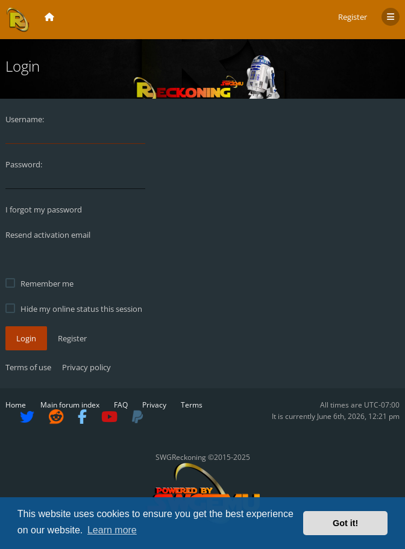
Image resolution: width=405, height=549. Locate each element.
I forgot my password (43, 209)
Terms (191, 405)
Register (352, 16)
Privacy (154, 405)
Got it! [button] (345, 523)
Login (26, 338)
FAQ (121, 405)
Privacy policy (86, 367)
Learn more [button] (112, 530)
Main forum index (69, 405)
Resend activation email (47, 234)
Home (15, 405)
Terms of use (28, 367)
